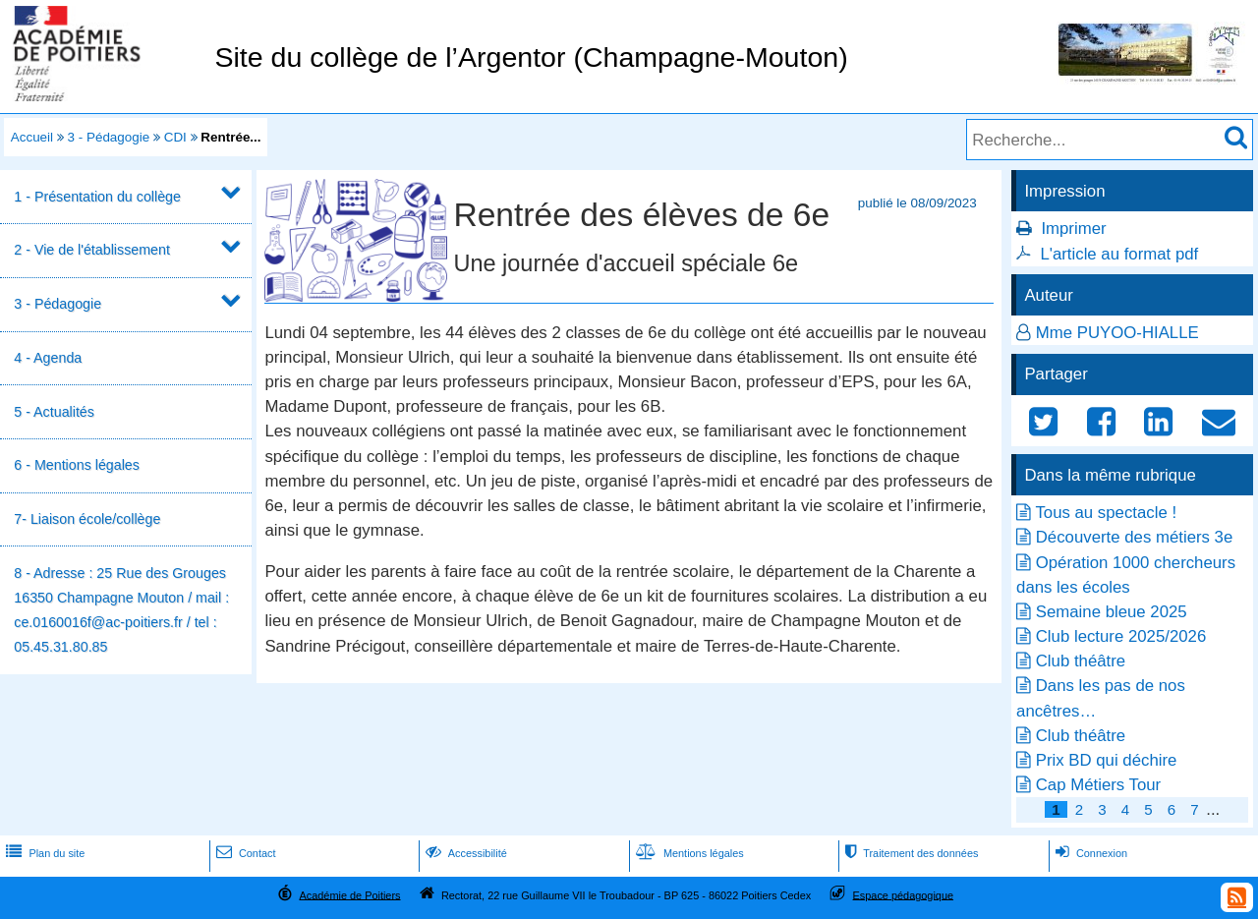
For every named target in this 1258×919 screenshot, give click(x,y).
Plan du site (43, 853)
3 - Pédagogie (109, 137)
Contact (244, 853)
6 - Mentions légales (77, 465)
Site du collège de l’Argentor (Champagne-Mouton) (530, 57)
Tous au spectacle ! (1105, 512)
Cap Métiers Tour (1098, 784)
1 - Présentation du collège (97, 196)
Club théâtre (1080, 661)
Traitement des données (909, 853)
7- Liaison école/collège (87, 519)
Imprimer (1073, 228)
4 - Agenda (48, 358)
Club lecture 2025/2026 (1121, 636)
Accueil (32, 137)
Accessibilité (464, 853)
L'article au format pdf (1119, 254)
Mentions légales (688, 853)
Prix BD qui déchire (1106, 760)
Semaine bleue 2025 (1111, 612)
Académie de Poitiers (349, 894)
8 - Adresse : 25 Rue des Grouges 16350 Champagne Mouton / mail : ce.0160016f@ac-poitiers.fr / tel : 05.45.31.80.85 (121, 610)
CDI (175, 137)
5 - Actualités (54, 412)
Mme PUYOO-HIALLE (1117, 332)
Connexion (1089, 853)
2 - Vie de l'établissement (92, 250)
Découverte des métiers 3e (1134, 537)
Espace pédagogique (903, 894)
